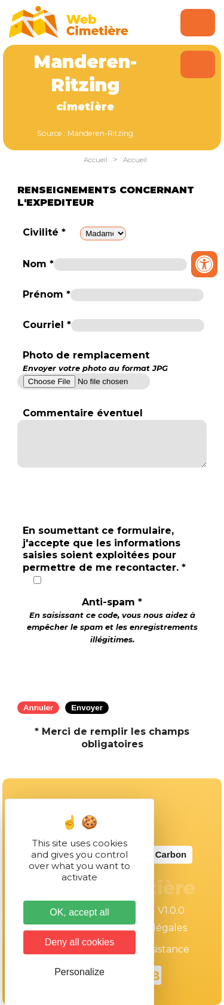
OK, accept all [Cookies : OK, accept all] (79, 912)
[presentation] (112, 669)
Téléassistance (155, 949)
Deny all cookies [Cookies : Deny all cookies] (80, 942)
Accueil (96, 160)
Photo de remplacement (95, 361)
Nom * (38, 264)
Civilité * (44, 232)
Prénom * (46, 294)
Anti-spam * (112, 620)
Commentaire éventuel (83, 413)
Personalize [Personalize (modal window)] (79, 972)
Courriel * (47, 324)
